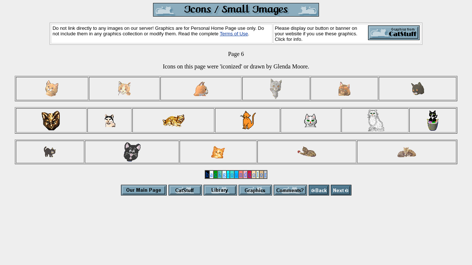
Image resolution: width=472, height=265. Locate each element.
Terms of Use (234, 33)
